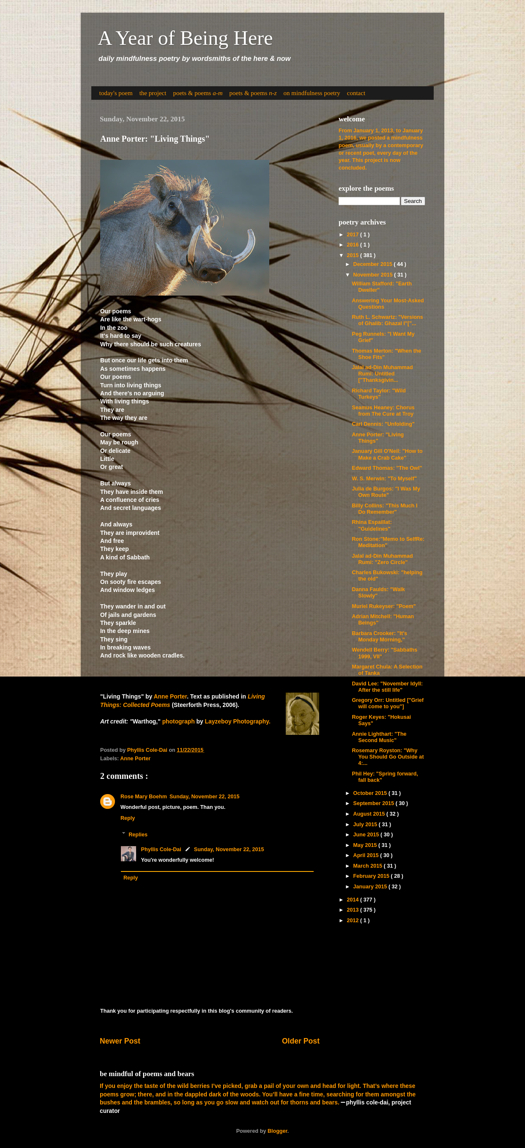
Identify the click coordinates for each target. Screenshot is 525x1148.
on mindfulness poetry (312, 93)
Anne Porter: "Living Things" (378, 438)
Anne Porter (170, 696)
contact (356, 93)
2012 (353, 920)
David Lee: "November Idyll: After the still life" (387, 687)
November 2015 (373, 275)
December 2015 (373, 264)
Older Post (301, 1041)
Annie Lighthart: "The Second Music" (379, 737)
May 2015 (366, 845)
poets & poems (197, 93)
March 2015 (368, 866)
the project (153, 93)
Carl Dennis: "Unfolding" (383, 424)
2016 (353, 245)
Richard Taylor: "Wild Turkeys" (378, 394)
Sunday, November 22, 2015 (205, 797)
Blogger (277, 1131)
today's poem (116, 93)
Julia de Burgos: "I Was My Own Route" (386, 492)
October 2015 (370, 793)
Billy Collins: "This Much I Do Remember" (384, 509)
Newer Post (120, 1041)
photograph (178, 721)
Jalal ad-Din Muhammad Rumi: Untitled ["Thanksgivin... (382, 373)
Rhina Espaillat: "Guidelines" (371, 525)
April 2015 (366, 855)
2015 (353, 255)
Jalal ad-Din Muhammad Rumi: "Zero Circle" (382, 559)
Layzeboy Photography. (237, 721)
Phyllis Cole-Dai (161, 849)
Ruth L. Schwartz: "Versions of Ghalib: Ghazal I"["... (387, 320)
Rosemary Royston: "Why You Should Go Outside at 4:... (388, 757)
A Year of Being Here (185, 38)
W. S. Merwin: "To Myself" (384, 479)
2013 (353, 910)
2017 (353, 235)
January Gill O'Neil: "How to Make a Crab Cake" (387, 454)
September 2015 (374, 803)
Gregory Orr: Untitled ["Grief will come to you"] (388, 703)
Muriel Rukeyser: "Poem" (384, 606)
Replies (138, 834)
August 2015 (369, 814)
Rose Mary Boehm (143, 797)
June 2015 (366, 835)
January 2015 (370, 887)
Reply (127, 818)
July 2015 (366, 824)
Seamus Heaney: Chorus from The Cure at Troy (383, 411)
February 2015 (372, 876)
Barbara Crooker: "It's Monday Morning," (379, 636)
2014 (353, 900)
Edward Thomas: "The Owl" (387, 468)
